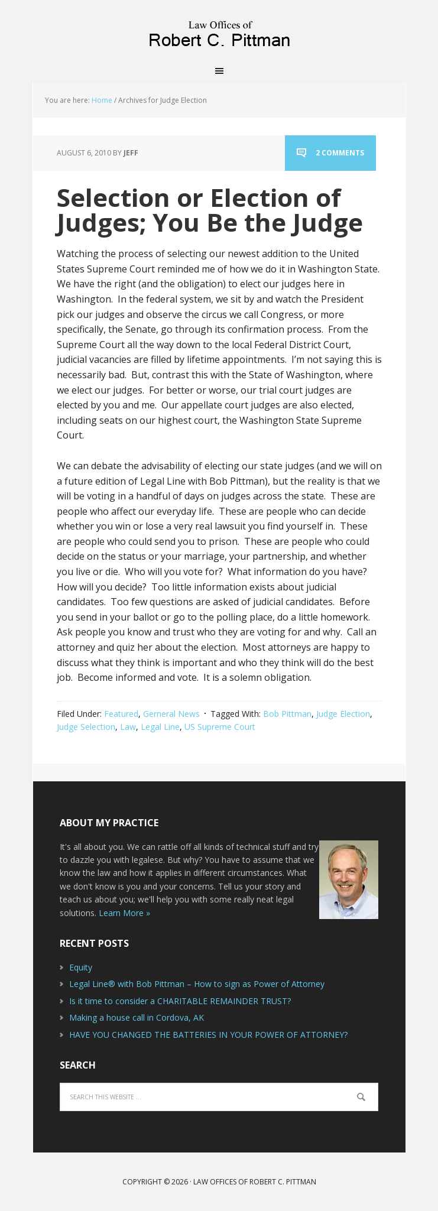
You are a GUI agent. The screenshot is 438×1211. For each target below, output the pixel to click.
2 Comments (340, 153)
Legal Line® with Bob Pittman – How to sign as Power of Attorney (197, 983)
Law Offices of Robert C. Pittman (219, 29)
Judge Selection (86, 726)
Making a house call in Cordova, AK (136, 1017)
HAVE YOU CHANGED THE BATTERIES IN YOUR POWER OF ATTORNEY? (208, 1034)
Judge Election (343, 713)
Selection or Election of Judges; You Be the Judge (210, 209)
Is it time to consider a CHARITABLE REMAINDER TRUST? (180, 1001)
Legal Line (160, 726)
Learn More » (124, 912)
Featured (121, 713)
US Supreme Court (219, 726)
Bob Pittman (287, 713)
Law (128, 726)
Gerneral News (171, 713)
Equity (80, 967)
